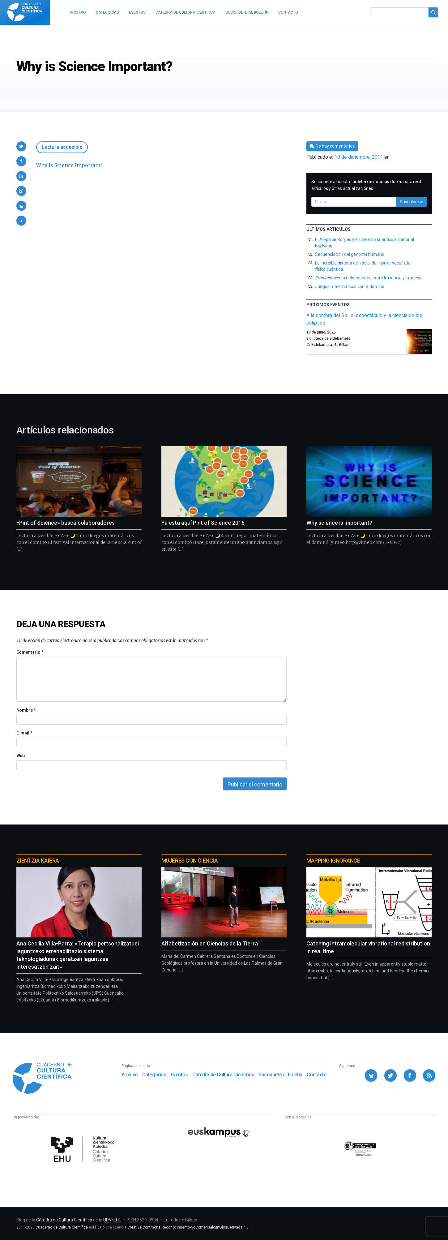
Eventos (179, 1075)
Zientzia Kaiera (37, 860)
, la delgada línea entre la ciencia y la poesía (369, 277)
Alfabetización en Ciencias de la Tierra (209, 943)
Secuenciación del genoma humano (349, 254)
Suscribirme (411, 201)
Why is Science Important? (69, 165)
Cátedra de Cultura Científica (223, 1075)
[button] (21, 146)
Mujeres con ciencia (189, 860)
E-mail (24, 732)
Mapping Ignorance (333, 860)
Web (20, 755)
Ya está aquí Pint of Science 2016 (203, 522)
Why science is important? (339, 522)
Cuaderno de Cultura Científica (62, 1227)
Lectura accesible (62, 147)
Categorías (154, 1075)
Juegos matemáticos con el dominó (349, 286)
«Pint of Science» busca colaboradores (65, 522)
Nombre (26, 710)
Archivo (130, 1075)
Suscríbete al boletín (280, 1075)
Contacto (317, 1075)
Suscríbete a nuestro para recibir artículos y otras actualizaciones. (368, 185)
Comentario (29, 652)
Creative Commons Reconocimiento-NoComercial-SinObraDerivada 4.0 (188, 1227)
